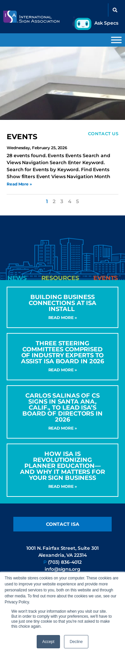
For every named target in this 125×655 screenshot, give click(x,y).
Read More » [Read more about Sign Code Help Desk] (19, 183)
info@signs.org (62, 569)
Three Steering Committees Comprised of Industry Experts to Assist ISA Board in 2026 (62, 352)
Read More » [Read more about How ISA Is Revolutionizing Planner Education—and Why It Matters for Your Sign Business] (62, 486)
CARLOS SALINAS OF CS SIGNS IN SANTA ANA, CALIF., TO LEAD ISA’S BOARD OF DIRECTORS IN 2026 (62, 407)
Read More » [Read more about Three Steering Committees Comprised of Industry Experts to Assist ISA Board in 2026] (62, 369)
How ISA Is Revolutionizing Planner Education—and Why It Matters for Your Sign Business (62, 466)
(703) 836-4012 (65, 562)
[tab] (17, 278)
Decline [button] (76, 641)
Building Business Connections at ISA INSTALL (62, 303)
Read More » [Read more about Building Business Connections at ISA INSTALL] (62, 317)
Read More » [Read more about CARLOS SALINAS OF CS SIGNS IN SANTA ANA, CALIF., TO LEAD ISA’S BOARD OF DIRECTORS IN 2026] (62, 428)
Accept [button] (48, 641)
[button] (115, 10)
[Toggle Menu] (116, 40)
